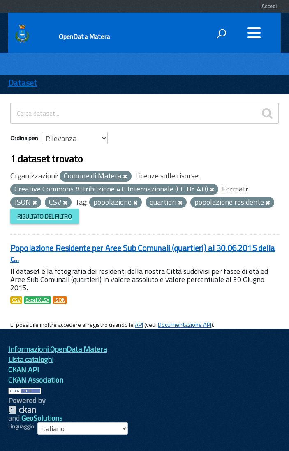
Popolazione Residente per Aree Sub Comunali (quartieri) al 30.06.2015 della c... (142, 253)
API (139, 324)
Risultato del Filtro (44, 216)
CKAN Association (35, 379)
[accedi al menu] (254, 32)
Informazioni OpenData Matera (57, 349)
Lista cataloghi (30, 359)
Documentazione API (184, 324)
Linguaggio (21, 426)
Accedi (269, 6)
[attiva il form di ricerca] (221, 34)
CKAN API (23, 369)
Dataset (22, 82)
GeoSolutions (41, 418)
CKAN (22, 409)
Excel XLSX (37, 300)
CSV (16, 300)
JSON (59, 300)
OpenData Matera (84, 36)
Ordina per (23, 138)
